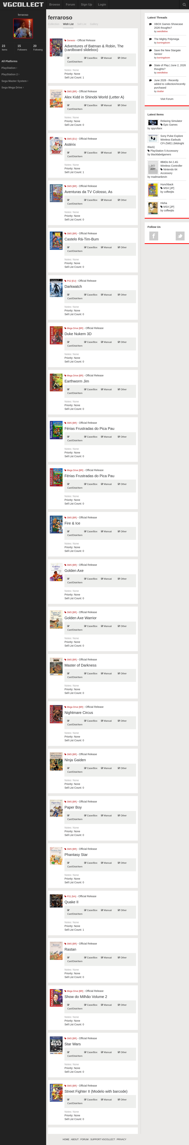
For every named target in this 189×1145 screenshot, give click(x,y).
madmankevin (159, 176)
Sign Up (86, 4)
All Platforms (9, 61)
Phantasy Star (76, 855)
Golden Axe (73, 571)
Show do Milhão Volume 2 (85, 997)
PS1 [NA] (70, 896)
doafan (160, 91)
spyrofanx (156, 128)
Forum (70, 4)
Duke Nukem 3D (78, 334)
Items (7, 47)
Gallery (94, 24)
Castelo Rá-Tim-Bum (81, 239)
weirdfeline (162, 31)
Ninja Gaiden (75, 760)
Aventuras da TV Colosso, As (88, 192)
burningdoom (163, 42)
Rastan (70, 949)
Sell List (81, 24)
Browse (54, 4)
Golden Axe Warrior (80, 618)
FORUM (84, 1139)
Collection (53, 24)
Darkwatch (73, 286)
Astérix (70, 144)
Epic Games (168, 124)
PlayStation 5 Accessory (162, 150)
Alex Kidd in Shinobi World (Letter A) (94, 97)
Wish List (68, 24)
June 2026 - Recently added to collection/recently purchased (169, 84)
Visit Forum (166, 98)
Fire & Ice (72, 523)
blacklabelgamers (161, 154)
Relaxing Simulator (171, 120)
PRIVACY (121, 1139)
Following (38, 47)
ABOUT (75, 1139)
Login (102, 4)
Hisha (163, 203)
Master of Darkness (80, 665)
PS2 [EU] (70, 281)
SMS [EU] (70, 139)
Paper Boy (73, 807)
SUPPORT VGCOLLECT (102, 1139)
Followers (23, 47)
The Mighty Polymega (166, 39)
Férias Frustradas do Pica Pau (89, 428)
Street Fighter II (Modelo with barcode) (95, 1091)
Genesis (69, 40)
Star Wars (72, 1044)
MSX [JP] (167, 188)
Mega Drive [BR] (73, 328)
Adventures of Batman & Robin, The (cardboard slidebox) (93, 48)
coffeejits (169, 191)
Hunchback (166, 184)
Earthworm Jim (76, 381)
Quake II (71, 902)
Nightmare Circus (78, 713)
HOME (66, 1139)
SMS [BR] (70, 91)
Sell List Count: (73, 77)
